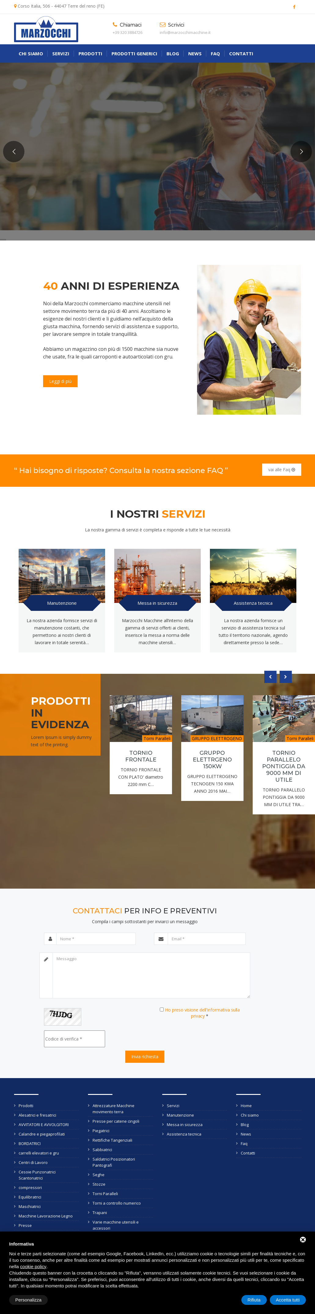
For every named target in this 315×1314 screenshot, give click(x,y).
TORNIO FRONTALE (140, 756)
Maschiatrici (30, 1206)
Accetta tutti (288, 1299)
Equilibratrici (30, 1197)
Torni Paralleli (105, 1193)
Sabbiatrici (102, 1149)
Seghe (98, 1174)
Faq (215, 53)
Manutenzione (62, 603)
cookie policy (33, 1266)
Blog (173, 53)
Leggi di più (60, 381)
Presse (25, 1225)
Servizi (60, 53)
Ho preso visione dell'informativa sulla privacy (202, 1013)
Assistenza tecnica (253, 603)
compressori (30, 1187)
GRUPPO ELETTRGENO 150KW (212, 760)
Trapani (100, 1212)
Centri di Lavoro (33, 1162)
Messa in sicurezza (157, 603)
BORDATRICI (30, 1143)
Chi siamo (31, 53)
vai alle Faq (281, 469)
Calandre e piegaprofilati (42, 1134)
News (195, 53)
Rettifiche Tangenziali (112, 1140)
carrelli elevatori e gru (39, 1153)
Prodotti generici (134, 53)
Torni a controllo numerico (117, 1203)
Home (246, 1105)
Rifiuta (254, 1299)
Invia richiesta (144, 1056)
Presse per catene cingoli (116, 1121)
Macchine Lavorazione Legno (46, 1216)
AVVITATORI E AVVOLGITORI (44, 1124)
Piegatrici (101, 1130)
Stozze (99, 1184)
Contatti (241, 53)
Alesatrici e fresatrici (37, 1115)
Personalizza (28, 1299)
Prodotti (90, 53)
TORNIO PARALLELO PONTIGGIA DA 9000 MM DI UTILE (283, 766)
